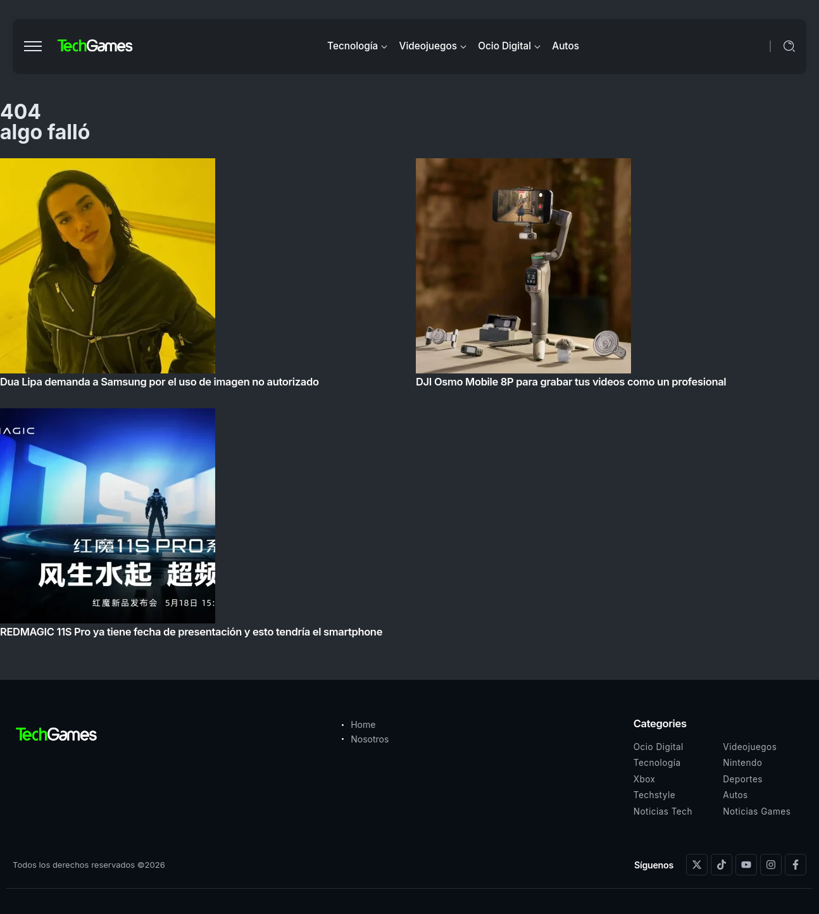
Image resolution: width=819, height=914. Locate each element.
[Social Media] (697, 864)
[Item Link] (409, 401)
